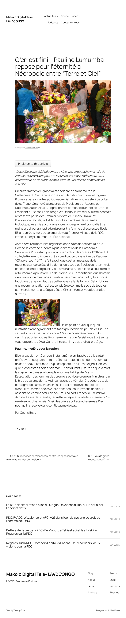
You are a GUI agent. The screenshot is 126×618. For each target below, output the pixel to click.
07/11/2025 (115, 519)
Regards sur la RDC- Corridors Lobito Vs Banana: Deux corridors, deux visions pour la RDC (53, 544)
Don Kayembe (31, 147)
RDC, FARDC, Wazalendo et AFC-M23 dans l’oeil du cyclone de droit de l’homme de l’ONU (53, 519)
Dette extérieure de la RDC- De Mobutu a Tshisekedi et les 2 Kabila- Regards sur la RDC (51, 532)
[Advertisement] (99, 19)
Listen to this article (33, 164)
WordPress (115, 610)
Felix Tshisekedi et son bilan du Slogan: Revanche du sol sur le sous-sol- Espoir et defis (55, 506)
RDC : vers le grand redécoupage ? (98, 457)
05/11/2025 (115, 544)
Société (20, 429)
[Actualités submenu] (57, 16)
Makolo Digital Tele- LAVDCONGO (19, 19)
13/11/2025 (115, 506)
